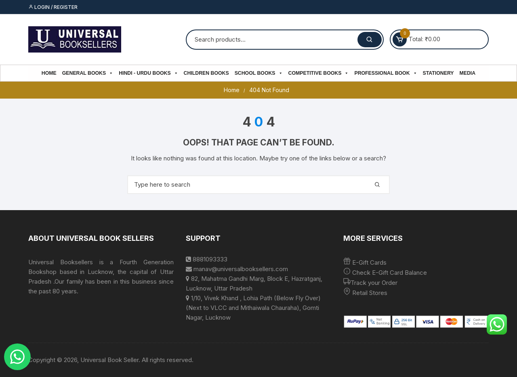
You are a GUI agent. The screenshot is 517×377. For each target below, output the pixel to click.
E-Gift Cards (369, 262)
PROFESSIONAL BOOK (385, 73)
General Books (87, 73)
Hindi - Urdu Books (148, 73)
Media (468, 73)
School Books (259, 73)
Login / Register (53, 7)
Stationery (438, 73)
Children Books (206, 73)
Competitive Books (318, 73)
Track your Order (374, 282)
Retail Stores (369, 293)
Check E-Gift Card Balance (389, 272)
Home (49, 73)
